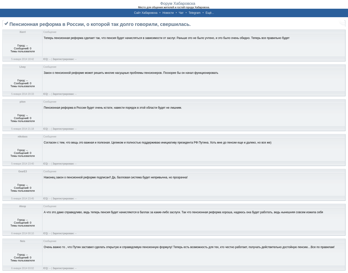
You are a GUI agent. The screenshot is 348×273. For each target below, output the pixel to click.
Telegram (194, 13)
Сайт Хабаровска (146, 13)
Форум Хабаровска (177, 3)
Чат (181, 13)
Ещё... (210, 13)
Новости (168, 13)
